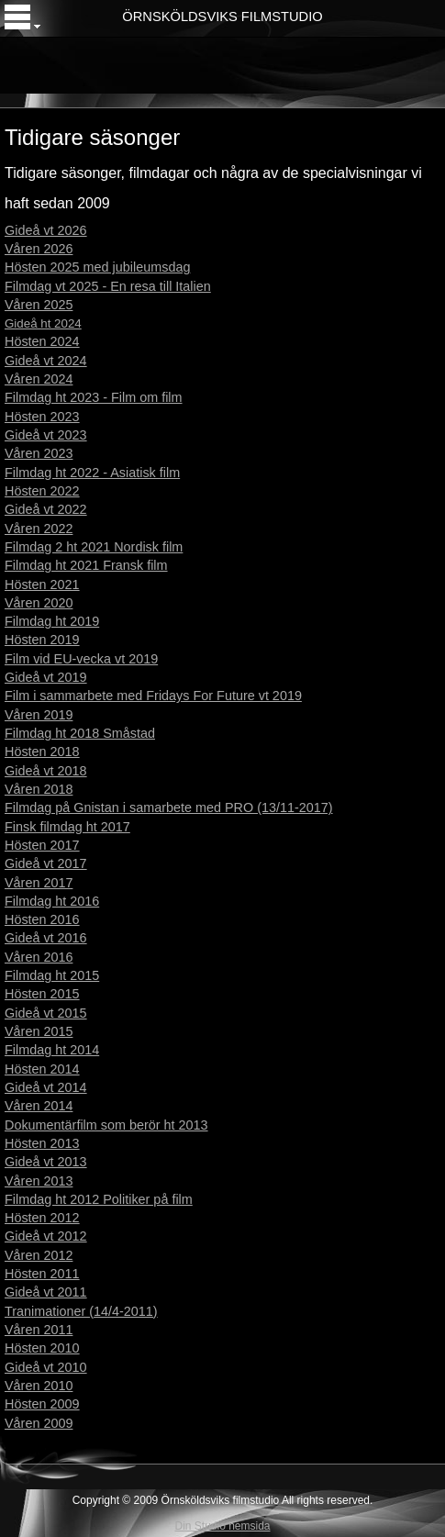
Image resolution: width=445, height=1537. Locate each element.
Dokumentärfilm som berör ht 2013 (106, 1125)
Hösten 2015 (42, 993)
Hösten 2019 (42, 639)
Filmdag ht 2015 (52, 975)
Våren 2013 (38, 1181)
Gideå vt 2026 (46, 230)
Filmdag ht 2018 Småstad (80, 733)
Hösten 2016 (42, 919)
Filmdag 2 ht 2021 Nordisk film (94, 547)
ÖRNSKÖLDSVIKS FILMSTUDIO (222, 16)
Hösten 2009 (42, 1404)
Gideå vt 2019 (46, 677)
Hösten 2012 (42, 1217)
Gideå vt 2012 (46, 1236)
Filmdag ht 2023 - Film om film (94, 397)
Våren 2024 (38, 379)
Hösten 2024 (42, 341)
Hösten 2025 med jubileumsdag (97, 267)
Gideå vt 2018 (46, 770)
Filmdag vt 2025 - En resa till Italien (108, 286)
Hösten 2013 (42, 1143)
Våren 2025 (38, 304)
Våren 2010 (38, 1385)
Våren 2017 (38, 882)
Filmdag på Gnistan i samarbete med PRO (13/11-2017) (169, 807)
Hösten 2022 (42, 491)
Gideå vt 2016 (46, 937)
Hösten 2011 (42, 1273)
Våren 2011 (38, 1329)
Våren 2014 (38, 1105)
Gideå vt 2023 (46, 435)
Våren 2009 (38, 1423)
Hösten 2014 (42, 1069)
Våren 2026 (38, 248)
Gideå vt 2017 (46, 863)
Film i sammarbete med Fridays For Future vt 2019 (153, 695)
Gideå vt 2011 (46, 1292)
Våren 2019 (38, 714)
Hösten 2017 (42, 845)
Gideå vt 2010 (46, 1367)
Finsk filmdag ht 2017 (67, 826)
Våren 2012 (38, 1255)
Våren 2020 (38, 603)
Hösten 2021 (42, 584)
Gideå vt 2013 (46, 1161)
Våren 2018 (38, 789)
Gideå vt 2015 (46, 1013)
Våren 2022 (38, 528)
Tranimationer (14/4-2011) (81, 1311)
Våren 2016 (38, 957)
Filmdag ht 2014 (52, 1049)
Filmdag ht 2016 (52, 901)
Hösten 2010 (42, 1348)
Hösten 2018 (42, 751)
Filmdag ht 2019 (52, 621)
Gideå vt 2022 (46, 509)
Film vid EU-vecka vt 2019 (81, 659)
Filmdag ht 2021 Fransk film (86, 565)
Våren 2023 (38, 453)
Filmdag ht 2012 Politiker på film (99, 1199)
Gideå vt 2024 (46, 360)
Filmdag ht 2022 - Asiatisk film (92, 472)
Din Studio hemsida (222, 1526)
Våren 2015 (38, 1031)
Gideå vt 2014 (46, 1087)
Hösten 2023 (42, 416)
